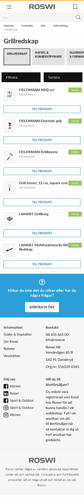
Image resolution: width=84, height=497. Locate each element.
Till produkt (42, 109)
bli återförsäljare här (59, 424)
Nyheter (9, 349)
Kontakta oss (42, 307)
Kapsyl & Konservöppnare (48, 54)
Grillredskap (17, 53)
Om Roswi (11, 341)
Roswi (14, 393)
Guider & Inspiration (18, 334)
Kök (43, 25)
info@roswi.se (55, 340)
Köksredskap (60, 25)
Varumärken (12, 356)
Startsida (9, 25)
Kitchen (15, 386)
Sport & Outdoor (22, 400)
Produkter (27, 25)
